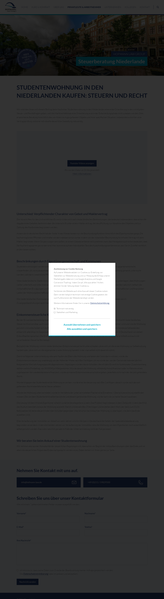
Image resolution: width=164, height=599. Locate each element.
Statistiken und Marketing (66, 312)
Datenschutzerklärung (99, 303)
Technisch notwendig (64, 308)
